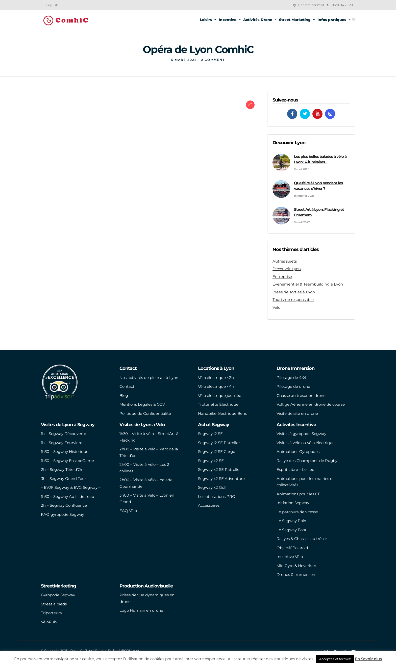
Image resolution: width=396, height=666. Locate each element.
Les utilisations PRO (216, 496)
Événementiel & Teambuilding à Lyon (308, 284)
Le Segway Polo (291, 520)
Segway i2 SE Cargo (216, 451)
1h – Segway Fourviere (61, 442)
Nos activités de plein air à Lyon (148, 377)
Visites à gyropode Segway (301, 433)
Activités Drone (257, 19)
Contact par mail (311, 5)
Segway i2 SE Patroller (219, 442)
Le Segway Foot (291, 529)
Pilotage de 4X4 (291, 377)
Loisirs (206, 19)
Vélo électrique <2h (216, 377)
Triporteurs (51, 612)
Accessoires (208, 505)
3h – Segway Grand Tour (63, 478)
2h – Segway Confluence (64, 505)
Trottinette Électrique (218, 404)
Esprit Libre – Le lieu (295, 469)
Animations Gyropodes (298, 451)
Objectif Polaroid (292, 547)
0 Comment (213, 60)
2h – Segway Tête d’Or (62, 469)
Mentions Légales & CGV (142, 404)
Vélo (276, 307)
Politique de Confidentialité (145, 413)
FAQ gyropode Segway (62, 514)
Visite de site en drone (297, 413)
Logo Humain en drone (141, 610)
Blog (123, 395)
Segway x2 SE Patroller (219, 469)
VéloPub (49, 622)
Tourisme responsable (293, 299)
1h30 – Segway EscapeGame (67, 460)
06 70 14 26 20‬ (340, 5)
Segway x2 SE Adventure (221, 478)
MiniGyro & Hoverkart (297, 565)
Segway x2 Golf (212, 487)
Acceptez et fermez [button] (335, 659)
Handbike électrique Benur (223, 413)
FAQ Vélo (128, 510)
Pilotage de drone (293, 386)
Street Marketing (295, 19)
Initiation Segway (293, 502)
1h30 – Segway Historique (64, 451)
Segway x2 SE (211, 460)
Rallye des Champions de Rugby (307, 460)
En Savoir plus (368, 658)
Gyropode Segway (58, 595)
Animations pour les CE (298, 494)
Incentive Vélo (290, 556)
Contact (126, 386)
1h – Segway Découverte (63, 433)
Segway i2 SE (210, 433)
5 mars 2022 (184, 60)
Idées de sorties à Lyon (294, 292)
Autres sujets (285, 261)
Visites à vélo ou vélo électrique (306, 442)
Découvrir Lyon (287, 268)
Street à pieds (54, 604)
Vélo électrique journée (219, 395)
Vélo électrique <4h (216, 386)
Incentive (227, 19)
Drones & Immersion (296, 574)
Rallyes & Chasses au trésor (302, 538)
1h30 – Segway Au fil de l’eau (67, 496)
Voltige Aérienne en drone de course (311, 404)
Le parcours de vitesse (297, 511)
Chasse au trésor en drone (301, 395)
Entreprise (282, 276)
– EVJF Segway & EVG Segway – (71, 487)
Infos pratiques (331, 19)
